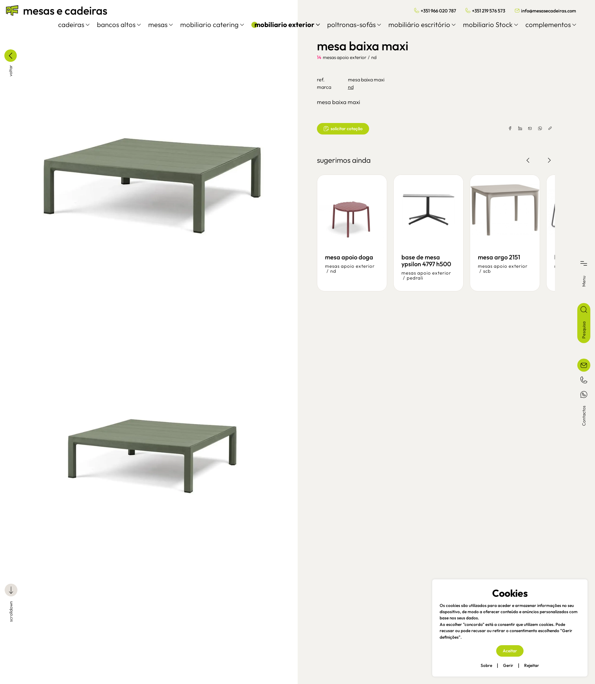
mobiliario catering (206, 24)
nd (374, 57)
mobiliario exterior (281, 24)
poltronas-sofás (348, 24)
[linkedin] (512, 128)
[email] (522, 128)
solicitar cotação (343, 129)
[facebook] (502, 128)
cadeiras (68, 24)
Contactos (584, 416)
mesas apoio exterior (344, 57)
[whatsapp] (532, 128)
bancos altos (113, 24)
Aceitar (510, 651)
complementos (544, 24)
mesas (154, 24)
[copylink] (541, 128)
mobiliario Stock (484, 24)
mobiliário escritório (416, 24)
